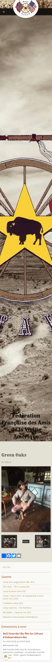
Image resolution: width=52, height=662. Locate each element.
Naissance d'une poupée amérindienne (20, 617)
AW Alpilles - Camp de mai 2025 (17, 612)
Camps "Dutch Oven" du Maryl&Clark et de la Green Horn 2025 (23, 597)
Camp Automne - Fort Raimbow (17, 607)
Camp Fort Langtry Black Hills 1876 (18, 582)
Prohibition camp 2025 (13, 603)
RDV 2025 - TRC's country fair (16, 586)
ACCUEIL (7, 567)
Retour (26, 541)
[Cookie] (5, 656)
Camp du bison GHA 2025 (14, 591)
